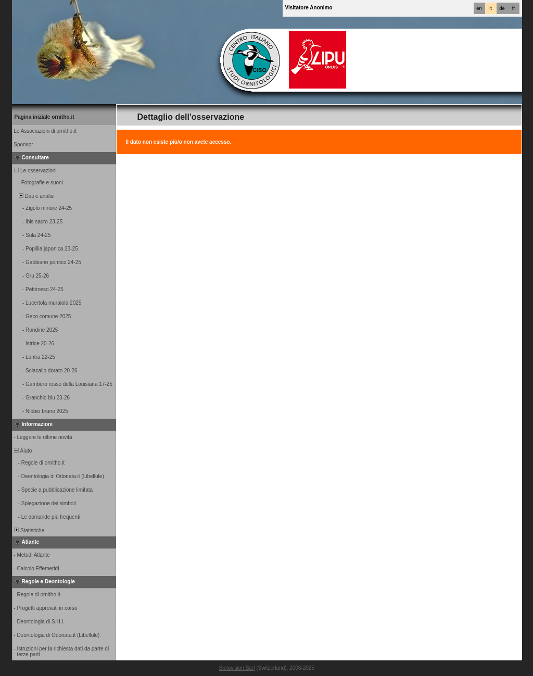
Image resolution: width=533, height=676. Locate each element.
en (478, 8)
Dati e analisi (34, 196)
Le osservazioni (35, 170)
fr (513, 8)
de (501, 8)
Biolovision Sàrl (237, 668)
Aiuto (22, 451)
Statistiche (29, 530)
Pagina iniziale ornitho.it (44, 117)
